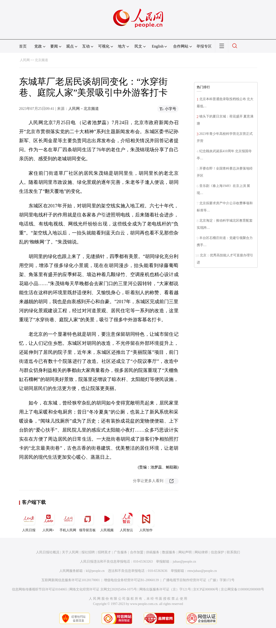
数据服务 (169, 552)
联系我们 (233, 552)
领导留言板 (87, 521)
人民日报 (28, 521)
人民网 (25, 60)
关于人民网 (70, 552)
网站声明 (185, 552)
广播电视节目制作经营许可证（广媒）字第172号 (199, 580)
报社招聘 (88, 552)
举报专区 (204, 46)
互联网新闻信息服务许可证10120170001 (70, 580)
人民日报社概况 (47, 552)
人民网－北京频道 (83, 109)
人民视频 (107, 521)
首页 (23, 46)
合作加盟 (136, 552)
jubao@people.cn (184, 561)
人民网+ (48, 521)
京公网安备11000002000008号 (242, 589)
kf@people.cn (95, 571)
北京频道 (41, 60)
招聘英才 (104, 552)
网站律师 (201, 552)
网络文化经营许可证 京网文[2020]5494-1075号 (103, 589)
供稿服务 (152, 552)
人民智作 (146, 521)
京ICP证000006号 (205, 589)
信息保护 (217, 552)
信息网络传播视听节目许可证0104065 (39, 589)
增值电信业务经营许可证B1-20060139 (131, 580)
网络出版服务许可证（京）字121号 (165, 589)
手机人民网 (68, 521)
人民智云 (126, 521)
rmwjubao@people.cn (202, 571)
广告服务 (120, 552)
